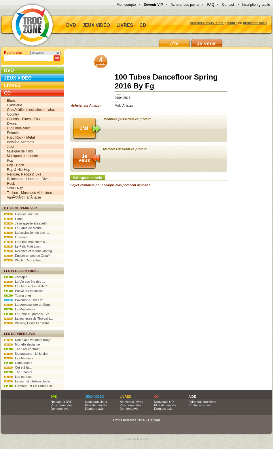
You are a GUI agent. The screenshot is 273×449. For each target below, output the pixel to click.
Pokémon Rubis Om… (25, 300)
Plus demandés (62, 405)
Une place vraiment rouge (27, 340)
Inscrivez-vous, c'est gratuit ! (213, 23)
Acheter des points (185, 5)
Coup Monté (18, 363)
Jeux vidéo (96, 25)
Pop (10, 161)
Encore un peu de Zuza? (27, 255)
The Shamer (18, 372)
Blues (11, 101)
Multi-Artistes (124, 105)
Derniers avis (60, 408)
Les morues (18, 376)
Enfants (13, 133)
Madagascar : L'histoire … (28, 353)
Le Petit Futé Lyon (22, 246)
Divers (12, 124)
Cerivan (154, 420)
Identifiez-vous (255, 23)
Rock (11, 184)
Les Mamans (18, 358)
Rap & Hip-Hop (18, 170)
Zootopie (15, 277)
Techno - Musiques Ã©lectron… (31, 193)
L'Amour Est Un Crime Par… (29, 386)
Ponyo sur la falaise (23, 291)
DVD (71, 25)
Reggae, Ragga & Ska (24, 174)
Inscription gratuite (256, 5)
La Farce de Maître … (25, 228)
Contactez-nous (199, 405)
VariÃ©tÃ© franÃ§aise (24, 197)
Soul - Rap (15, 188)
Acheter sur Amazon (88, 82)
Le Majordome (19, 309)
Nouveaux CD (164, 401)
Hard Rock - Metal (21, 137)
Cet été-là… (18, 367)
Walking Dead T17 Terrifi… (28, 323)
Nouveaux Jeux (96, 401)
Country (13, 114)
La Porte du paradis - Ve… (28, 314)
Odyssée (16, 237)
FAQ (210, 5)
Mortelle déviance (22, 344)
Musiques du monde (22, 156)
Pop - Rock (15, 165)
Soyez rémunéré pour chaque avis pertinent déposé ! (110, 185)
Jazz (10, 147)
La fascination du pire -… (27, 232)
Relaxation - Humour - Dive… (29, 179)
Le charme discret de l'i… (27, 286)
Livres (124, 25)
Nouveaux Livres (131, 401)
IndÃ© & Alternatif (20, 142)
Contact (228, 5)
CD (142, 25)
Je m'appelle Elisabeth (25, 223)
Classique (14, 105)
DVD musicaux (18, 128)
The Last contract (21, 349)
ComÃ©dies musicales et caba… (32, 110)
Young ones (18, 295)
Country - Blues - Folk (23, 119)
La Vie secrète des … (24, 281)
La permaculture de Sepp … (29, 304)
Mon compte (126, 5)
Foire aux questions (202, 401)
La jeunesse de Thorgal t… (28, 318)
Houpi (13, 218)
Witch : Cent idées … (24, 260)
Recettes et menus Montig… (29, 251)
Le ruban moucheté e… (26, 242)
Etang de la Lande (136, 439)
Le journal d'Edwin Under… (29, 381)
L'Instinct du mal (21, 214)
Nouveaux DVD (62, 401)
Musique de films (20, 151)
